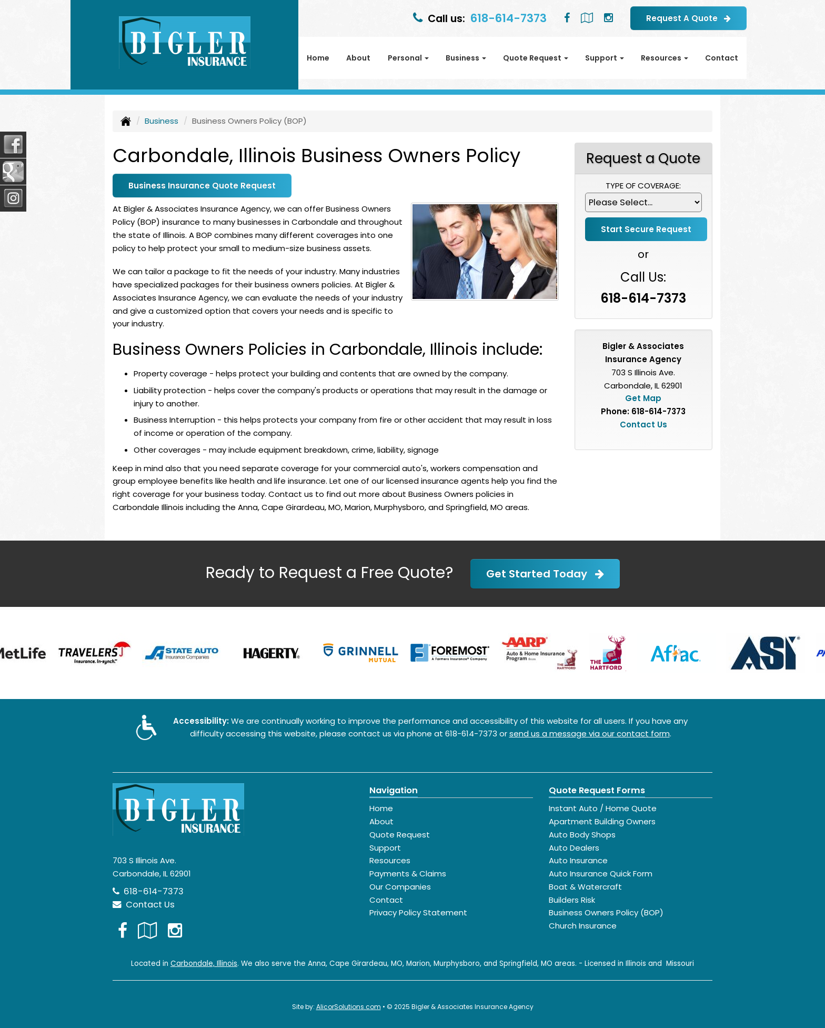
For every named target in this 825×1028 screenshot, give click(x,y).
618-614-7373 (508, 18)
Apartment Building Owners (602, 821)
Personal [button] (408, 58)
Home (318, 58)
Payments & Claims (407, 873)
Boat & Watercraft (585, 886)
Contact (721, 58)
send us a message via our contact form (589, 733)
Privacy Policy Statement (418, 912)
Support (385, 847)
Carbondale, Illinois (203, 964)
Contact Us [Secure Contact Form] (643, 424)
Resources (389, 860)
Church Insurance (583, 925)
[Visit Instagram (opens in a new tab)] (608, 18)
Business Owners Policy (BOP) (606, 912)
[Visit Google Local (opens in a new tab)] (587, 18)
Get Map (643, 398)
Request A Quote (688, 18)
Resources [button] (664, 58)
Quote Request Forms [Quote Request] (597, 790)
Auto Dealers (574, 847)
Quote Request (399, 834)
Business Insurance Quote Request (202, 185)
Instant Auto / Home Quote (603, 808)
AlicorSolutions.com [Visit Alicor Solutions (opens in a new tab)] (348, 1006)
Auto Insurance (578, 860)
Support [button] (604, 58)
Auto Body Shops (582, 834)
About (358, 58)
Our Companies (400, 886)
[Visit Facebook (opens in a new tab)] (567, 18)
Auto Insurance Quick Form (600, 873)
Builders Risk (572, 899)
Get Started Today (545, 573)
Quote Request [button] (535, 58)
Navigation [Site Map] (393, 790)
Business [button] (466, 58)
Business (161, 120)
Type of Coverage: (643, 185)
